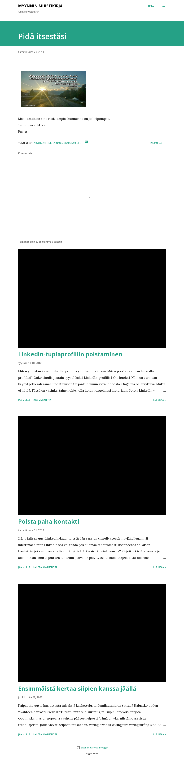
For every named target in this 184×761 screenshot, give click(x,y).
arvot (37, 142)
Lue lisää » (159, 399)
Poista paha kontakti (48, 521)
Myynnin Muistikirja (40, 5)
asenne (47, 142)
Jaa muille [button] (156, 142)
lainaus (57, 142)
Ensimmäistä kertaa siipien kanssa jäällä (77, 688)
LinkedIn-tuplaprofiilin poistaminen (70, 354)
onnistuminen (72, 142)
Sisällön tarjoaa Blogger (92, 747)
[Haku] (151, 6)
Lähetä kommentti (45, 567)
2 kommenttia (42, 399)
